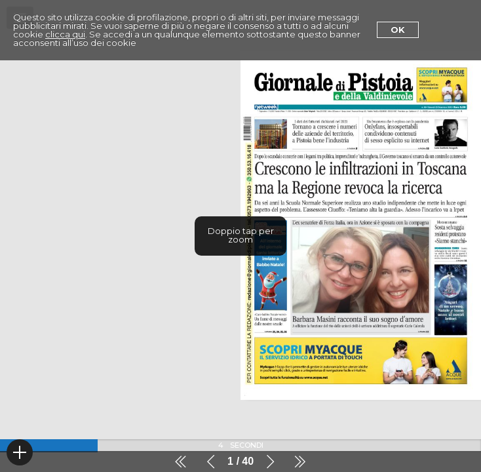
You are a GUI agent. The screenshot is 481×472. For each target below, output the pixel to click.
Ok (398, 29)
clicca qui (65, 34)
